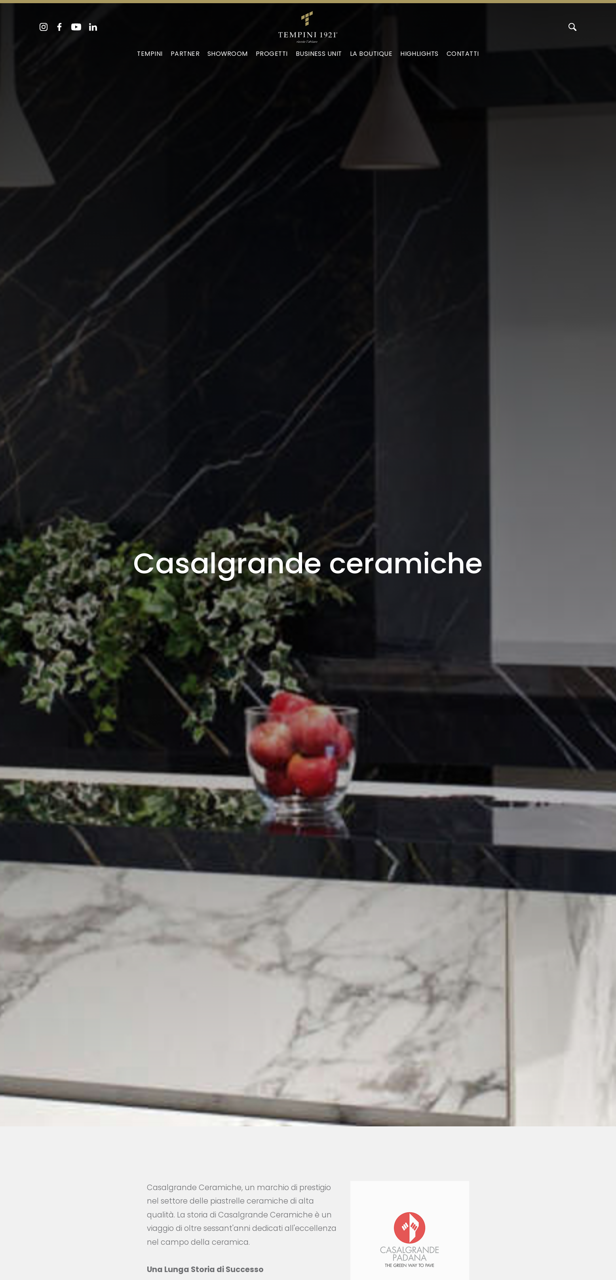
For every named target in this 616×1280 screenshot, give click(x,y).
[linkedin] (93, 27)
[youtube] (76, 27)
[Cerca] (572, 27)
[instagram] (44, 27)
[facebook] (59, 27)
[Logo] (307, 25)
